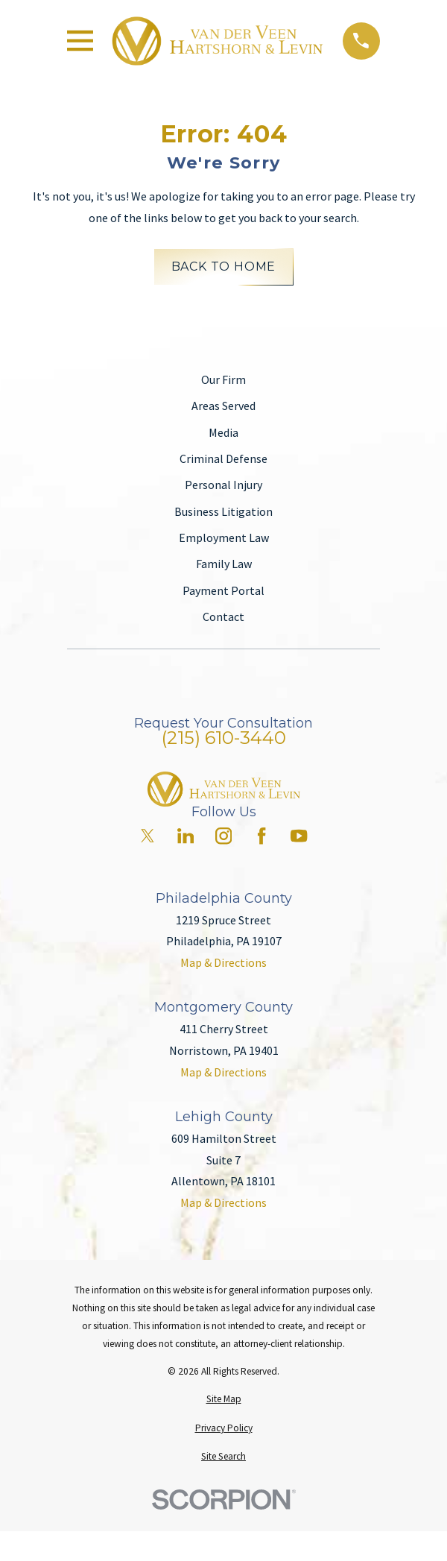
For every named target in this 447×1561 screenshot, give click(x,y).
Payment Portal (223, 590)
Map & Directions (223, 962)
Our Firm (223, 379)
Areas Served (223, 405)
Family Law (224, 563)
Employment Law (224, 537)
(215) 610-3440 (224, 738)
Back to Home (223, 266)
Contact (223, 616)
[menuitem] (223, 1399)
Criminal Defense (223, 458)
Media (223, 432)
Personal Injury (223, 484)
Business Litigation (223, 511)
